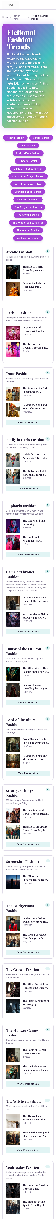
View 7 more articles (28, 422)
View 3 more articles (28, 554)
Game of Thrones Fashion (28, 168)
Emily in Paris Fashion (28, 153)
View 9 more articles (28, 952)
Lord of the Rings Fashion (28, 184)
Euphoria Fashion (28, 160)
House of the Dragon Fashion (28, 176)
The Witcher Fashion (28, 230)
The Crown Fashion (28, 214)
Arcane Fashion (15, 137)
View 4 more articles (28, 702)
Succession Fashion (28, 199)
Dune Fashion (28, 145)
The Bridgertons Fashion (28, 207)
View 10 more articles (28, 1150)
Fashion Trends (16, 17)
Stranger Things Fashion (28, 191)
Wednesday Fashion (28, 238)
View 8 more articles (28, 631)
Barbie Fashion (41, 137)
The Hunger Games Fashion (28, 222)
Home (5, 17)
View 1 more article (28, 488)
